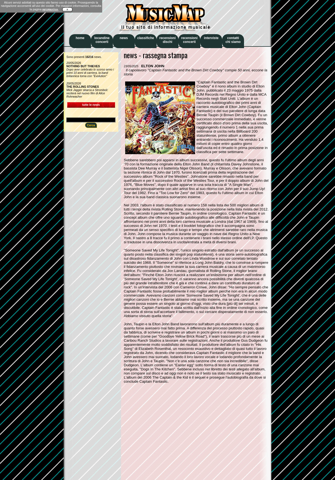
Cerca (91, 125)
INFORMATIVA (50, 9)
